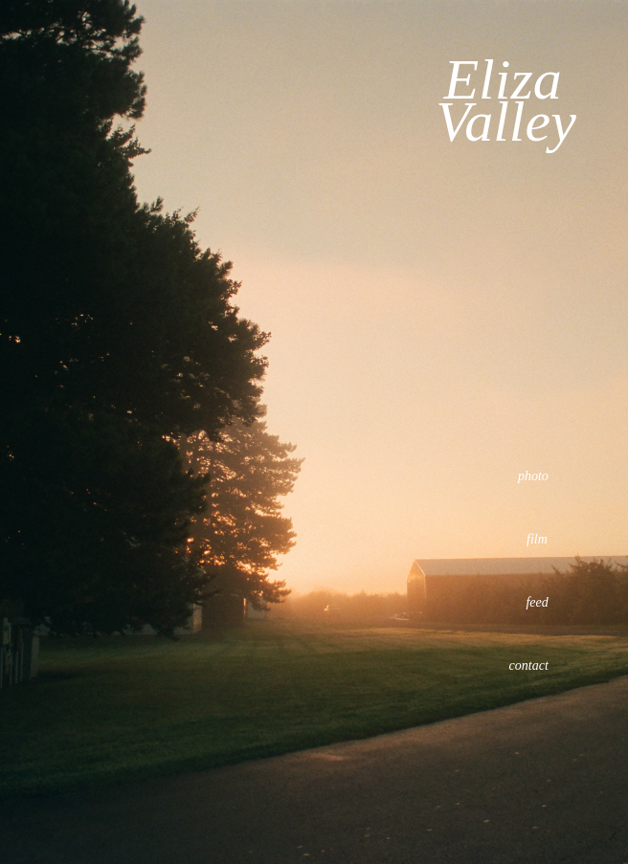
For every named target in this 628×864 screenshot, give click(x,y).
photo (533, 476)
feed (537, 602)
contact (529, 665)
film (537, 539)
